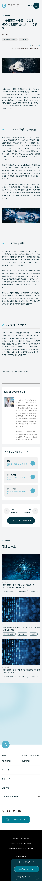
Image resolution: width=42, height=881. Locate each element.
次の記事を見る (27, 511)
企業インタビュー (30, 755)
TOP (4, 755)
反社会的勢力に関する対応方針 (21, 843)
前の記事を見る (14, 511)
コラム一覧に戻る (24, 520)
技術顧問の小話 (10, 39)
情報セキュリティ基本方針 (21, 838)
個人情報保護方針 (21, 856)
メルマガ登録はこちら (18, 819)
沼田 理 (23, 39)
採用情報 (26, 760)
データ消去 (22, 591)
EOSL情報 (6, 760)
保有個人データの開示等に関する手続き (21, 848)
